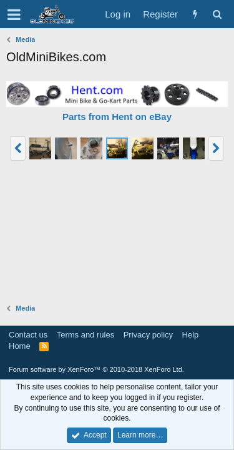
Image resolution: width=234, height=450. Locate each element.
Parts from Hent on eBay (117, 116)
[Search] (217, 14)
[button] (14, 14)
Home (20, 346)
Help (190, 334)
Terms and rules (85, 334)
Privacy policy (148, 334)
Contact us (28, 334)
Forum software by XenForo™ (96, 369)
